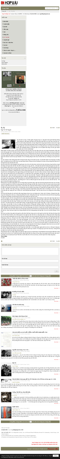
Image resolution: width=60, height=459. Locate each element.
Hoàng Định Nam (16, 281)
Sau (57, 127)
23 (23, 276)
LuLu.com (22, 103)
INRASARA (4, 64)
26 (30, 276)
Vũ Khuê (14, 294)
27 (33, 276)
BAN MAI (14, 308)
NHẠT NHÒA (15, 406)
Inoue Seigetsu (5, 62)
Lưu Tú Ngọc (15, 366)
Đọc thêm (56, 288)
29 (37, 276)
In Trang (2, 241)
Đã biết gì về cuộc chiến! (18, 291)
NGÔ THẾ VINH (16, 335)
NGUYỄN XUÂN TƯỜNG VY (18, 319)
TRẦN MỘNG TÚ (16, 410)
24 (25, 276)
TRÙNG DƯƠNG (16, 382)
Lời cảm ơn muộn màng (18, 304)
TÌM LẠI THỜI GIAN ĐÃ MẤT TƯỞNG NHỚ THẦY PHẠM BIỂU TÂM (29, 332)
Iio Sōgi (3, 61)
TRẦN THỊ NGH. (5, 133)
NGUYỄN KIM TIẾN (16, 353)
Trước (53, 127)
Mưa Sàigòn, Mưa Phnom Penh (19, 316)
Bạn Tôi (14, 362)
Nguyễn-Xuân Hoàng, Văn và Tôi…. (21, 349)
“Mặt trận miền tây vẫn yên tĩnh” (20, 278)
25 (28, 276)
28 (35, 276)
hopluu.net (37, 448)
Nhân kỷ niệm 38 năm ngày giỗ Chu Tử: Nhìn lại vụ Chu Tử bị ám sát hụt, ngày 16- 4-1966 (34, 379)
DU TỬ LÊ (14, 395)
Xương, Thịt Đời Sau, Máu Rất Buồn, (21, 392)
